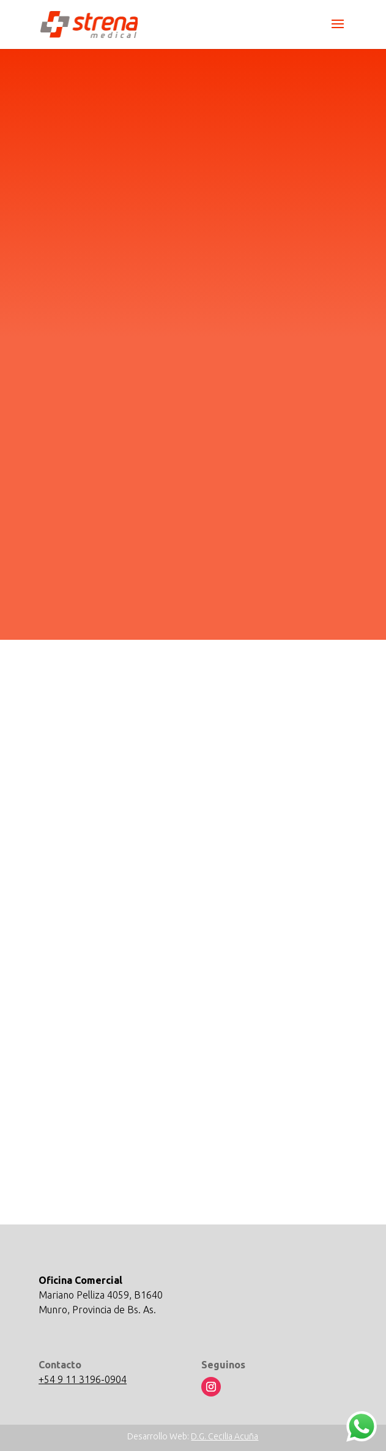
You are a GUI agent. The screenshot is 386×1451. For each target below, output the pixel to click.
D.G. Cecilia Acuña (224, 1436)
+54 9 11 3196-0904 (83, 1379)
